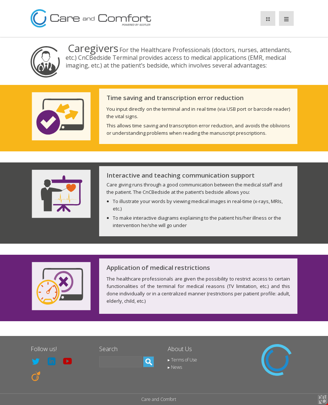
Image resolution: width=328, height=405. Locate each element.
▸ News (175, 367)
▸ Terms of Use (182, 360)
